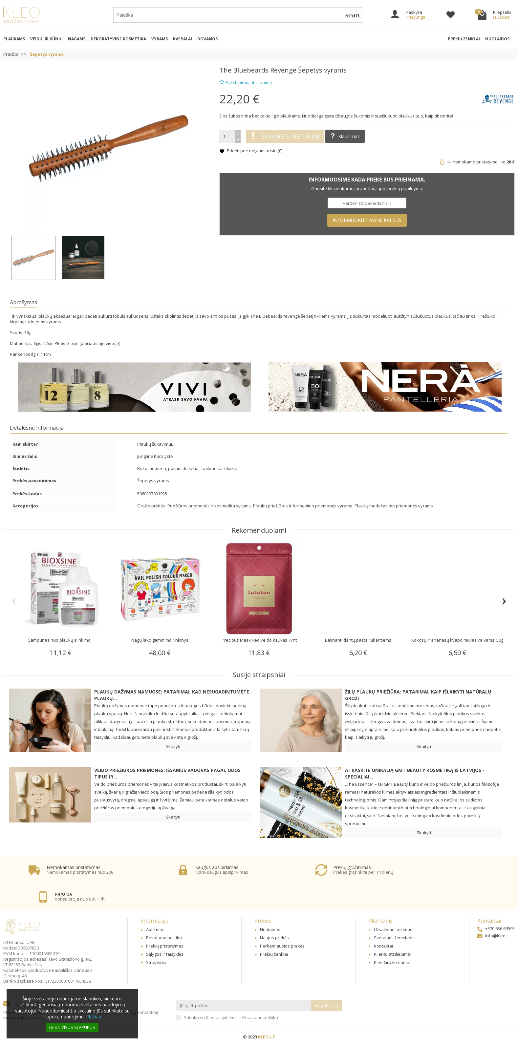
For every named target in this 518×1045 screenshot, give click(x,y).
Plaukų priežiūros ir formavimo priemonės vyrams (303, 506)
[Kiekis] (227, 136)
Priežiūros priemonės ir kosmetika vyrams (209, 506)
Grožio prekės (151, 506)
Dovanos (207, 39)
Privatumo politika (164, 938)
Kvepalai (182, 39)
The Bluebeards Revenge (257, 70)
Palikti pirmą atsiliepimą (245, 81)
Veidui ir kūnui (46, 39)
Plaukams (14, 39)
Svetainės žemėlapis (394, 938)
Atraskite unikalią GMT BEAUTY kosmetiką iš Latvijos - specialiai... (415, 773)
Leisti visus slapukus (72, 1027)
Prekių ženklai (464, 39)
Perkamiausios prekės (282, 946)
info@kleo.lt (493, 936)
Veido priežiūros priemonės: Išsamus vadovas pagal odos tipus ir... (167, 773)
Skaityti (173, 746)
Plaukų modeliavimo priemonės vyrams (394, 506)
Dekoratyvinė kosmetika (118, 39)
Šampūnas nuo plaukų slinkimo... (61, 640)
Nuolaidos (497, 39)
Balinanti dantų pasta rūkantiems (358, 640)
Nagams (76, 39)
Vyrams (159, 39)
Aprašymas (23, 302)
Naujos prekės (274, 938)
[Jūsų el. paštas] (243, 1005)
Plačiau (93, 1016)
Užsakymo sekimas (393, 929)
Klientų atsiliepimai (392, 954)
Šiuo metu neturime (285, 136)
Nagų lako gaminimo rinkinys (159, 640)
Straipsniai (156, 962)
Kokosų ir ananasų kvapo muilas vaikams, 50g (457, 640)
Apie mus (155, 929)
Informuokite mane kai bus (367, 220)
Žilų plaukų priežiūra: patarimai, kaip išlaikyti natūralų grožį (418, 695)
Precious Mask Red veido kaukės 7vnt (259, 640)
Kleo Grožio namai (392, 962)
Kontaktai (383, 946)
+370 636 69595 (496, 928)
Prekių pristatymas (164, 946)
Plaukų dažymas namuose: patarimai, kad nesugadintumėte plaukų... (171, 695)
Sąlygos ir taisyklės (164, 954)
